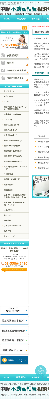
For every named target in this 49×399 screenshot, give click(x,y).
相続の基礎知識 (11, 125)
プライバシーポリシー (12, 226)
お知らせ (7, 215)
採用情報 (7, 220)
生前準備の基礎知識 (13, 161)
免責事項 (7, 231)
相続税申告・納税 (12, 146)
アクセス (7, 102)
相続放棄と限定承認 (13, 156)
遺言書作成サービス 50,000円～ (15, 168)
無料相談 (36, 19)
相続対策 (8, 190)
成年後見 (8, 185)
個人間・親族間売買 (12, 179)
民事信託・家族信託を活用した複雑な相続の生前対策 (15, 196)
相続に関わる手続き (13, 140)
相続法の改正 (10, 130)
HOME (7, 19)
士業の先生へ (9, 210)
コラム (8, 120)
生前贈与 (8, 174)
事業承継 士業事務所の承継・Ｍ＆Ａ (14, 203)
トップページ (9, 91)
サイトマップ (9, 236)
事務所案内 (21, 19)
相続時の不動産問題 (13, 151)
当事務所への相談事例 (12, 114)
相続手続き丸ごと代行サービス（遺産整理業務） (15, 108)
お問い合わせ (9, 96)
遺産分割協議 (10, 135)
